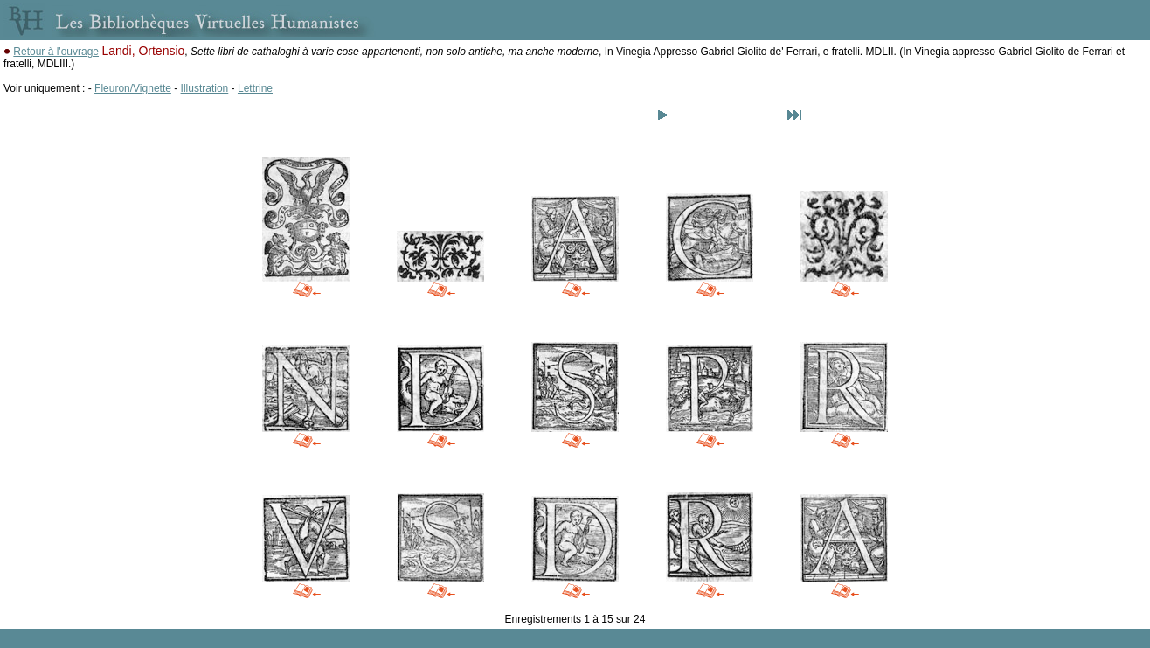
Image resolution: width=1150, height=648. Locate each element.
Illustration (205, 88)
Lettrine (255, 88)
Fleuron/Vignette (132, 88)
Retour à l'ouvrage (56, 51)
